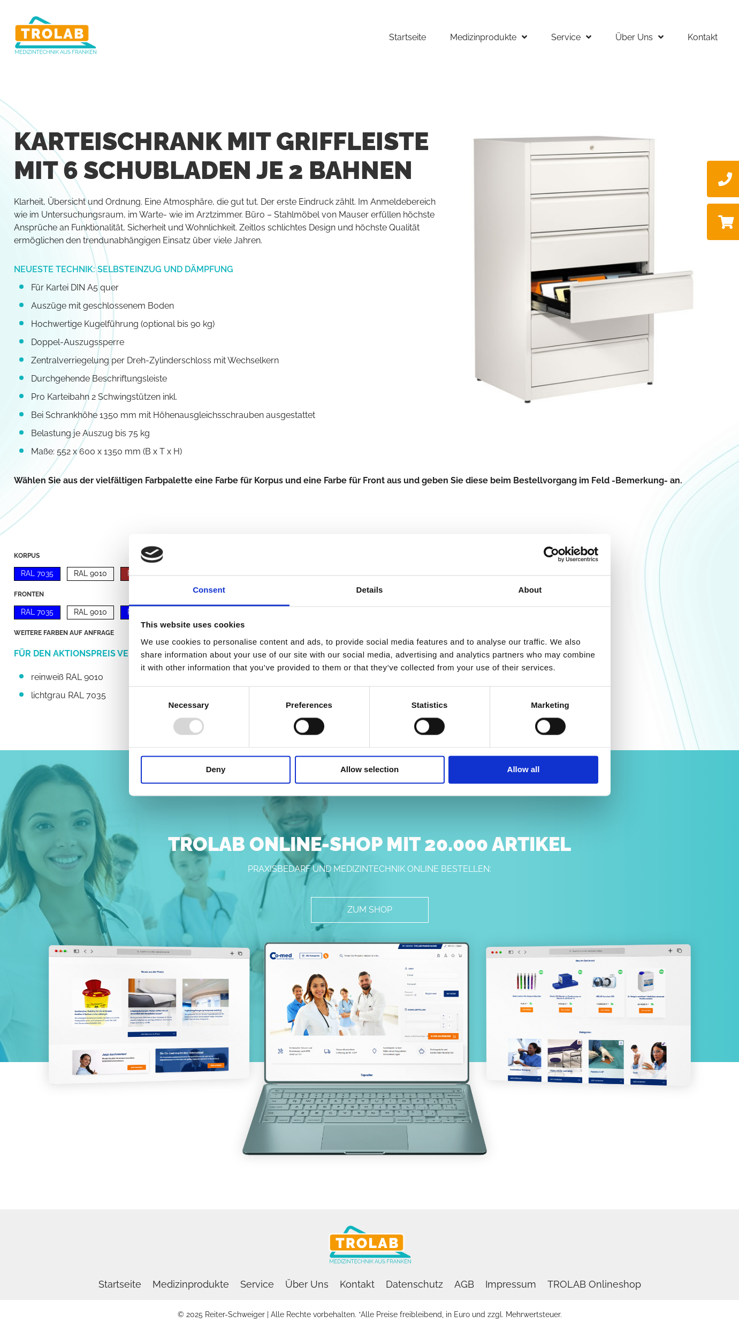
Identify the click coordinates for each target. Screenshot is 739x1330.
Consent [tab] (209, 589)
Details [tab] (369, 589)
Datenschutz (414, 1284)
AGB (464, 1284)
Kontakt (357, 1284)
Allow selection (369, 769)
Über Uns (307, 1284)
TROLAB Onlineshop (594, 1284)
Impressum (510, 1284)
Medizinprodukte (191, 1284)
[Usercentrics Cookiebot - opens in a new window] (551, 555)
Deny (216, 769)
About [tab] (530, 589)
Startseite (119, 1284)
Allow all (523, 769)
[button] (370, 910)
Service (257, 1284)
